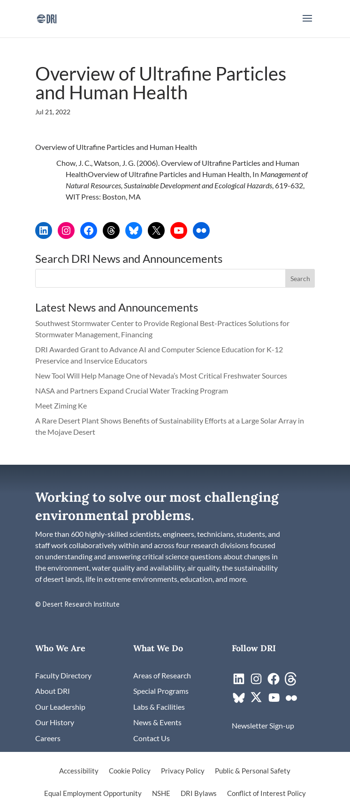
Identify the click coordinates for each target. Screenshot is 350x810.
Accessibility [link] (79, 771)
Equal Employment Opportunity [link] (93, 793)
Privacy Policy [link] (183, 771)
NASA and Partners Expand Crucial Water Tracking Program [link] (131, 390)
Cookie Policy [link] (130, 771)
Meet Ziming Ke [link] (61, 405)
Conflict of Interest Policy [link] (266, 793)
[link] (47, 17)
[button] (307, 24)
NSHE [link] (161, 793)
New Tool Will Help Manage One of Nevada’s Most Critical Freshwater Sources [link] (162, 375)
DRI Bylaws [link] (199, 793)
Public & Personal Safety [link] (252, 771)
